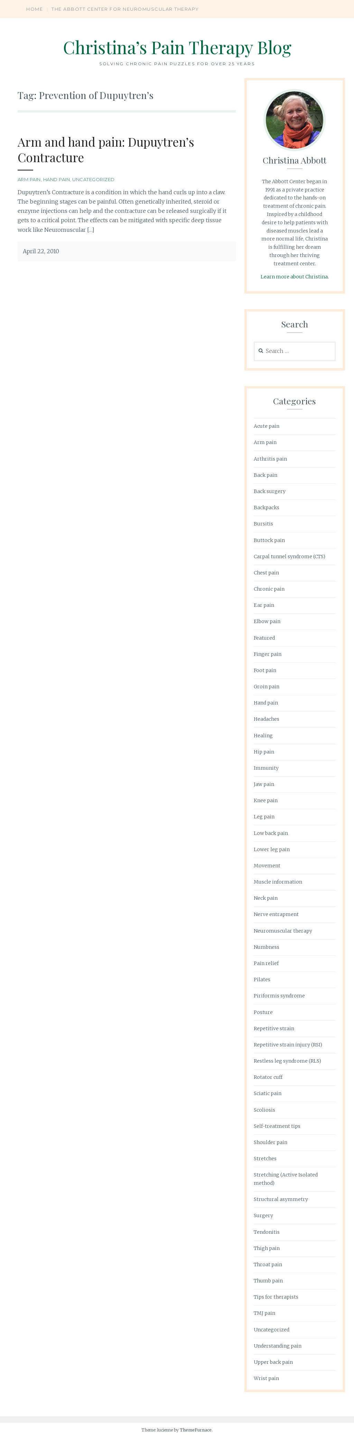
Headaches (266, 719)
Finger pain (267, 654)
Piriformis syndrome (279, 996)
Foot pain (265, 670)
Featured (264, 638)
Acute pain (266, 426)
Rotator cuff (268, 1077)
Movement (267, 866)
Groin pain (266, 686)
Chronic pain (269, 589)
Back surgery (270, 491)
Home (34, 9)
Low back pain (271, 833)
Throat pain (268, 1264)
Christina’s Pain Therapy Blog (177, 47)
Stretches (265, 1158)
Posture (263, 1012)
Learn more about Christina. (295, 277)
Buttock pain (269, 540)
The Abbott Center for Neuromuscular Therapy (125, 9)
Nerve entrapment (276, 914)
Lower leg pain (272, 849)
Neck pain (266, 898)
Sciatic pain (267, 1093)
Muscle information (278, 882)
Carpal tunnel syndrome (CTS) (289, 556)
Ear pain (264, 605)
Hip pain (264, 752)
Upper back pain (273, 1362)
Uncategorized (93, 179)
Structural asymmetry (281, 1199)
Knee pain (266, 800)
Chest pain (266, 573)
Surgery (263, 1215)
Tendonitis (267, 1232)
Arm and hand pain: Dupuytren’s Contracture (106, 150)
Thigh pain (267, 1248)
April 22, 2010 (41, 251)
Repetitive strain (274, 1028)
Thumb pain (268, 1281)
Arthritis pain (270, 459)
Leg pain (264, 817)
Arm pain (29, 179)
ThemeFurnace (196, 1430)
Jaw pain (264, 784)
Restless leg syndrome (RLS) (287, 1061)
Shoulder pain (270, 1142)
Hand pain (56, 179)
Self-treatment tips (277, 1126)
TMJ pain (264, 1313)
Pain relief (266, 963)
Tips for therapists (276, 1297)
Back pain (265, 475)
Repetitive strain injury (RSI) (288, 1045)
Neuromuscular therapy (283, 931)
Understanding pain (277, 1346)
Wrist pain (266, 1378)
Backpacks (266, 507)
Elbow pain (267, 621)
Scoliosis (264, 1110)
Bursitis (263, 524)
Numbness (266, 947)
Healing (263, 735)
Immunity (266, 768)
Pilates (262, 979)
